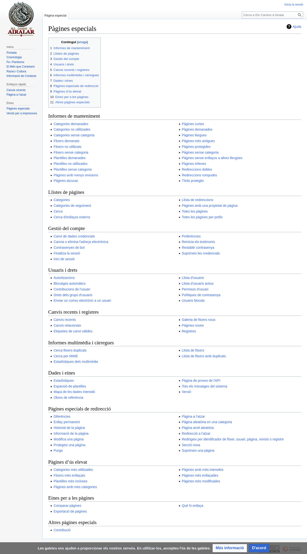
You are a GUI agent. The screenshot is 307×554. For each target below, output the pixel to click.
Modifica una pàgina (68, 439)
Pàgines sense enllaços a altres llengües (212, 158)
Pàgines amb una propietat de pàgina (210, 206)
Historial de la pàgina (69, 428)
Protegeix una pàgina (69, 445)
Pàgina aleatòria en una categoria (207, 422)
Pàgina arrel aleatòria (198, 428)
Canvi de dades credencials (74, 236)
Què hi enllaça (192, 506)
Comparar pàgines (67, 506)
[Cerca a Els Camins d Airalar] (272, 15)
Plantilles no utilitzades (70, 164)
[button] (230, 548)
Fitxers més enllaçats (69, 475)
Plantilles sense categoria (72, 169)
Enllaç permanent (66, 422)
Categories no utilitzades (71, 129)
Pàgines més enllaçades (200, 475)
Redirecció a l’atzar (196, 433)
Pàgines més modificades (201, 481)
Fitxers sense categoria (70, 152)
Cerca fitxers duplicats (70, 350)
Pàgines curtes (193, 124)
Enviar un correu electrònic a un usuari (82, 300)
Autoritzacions (64, 278)
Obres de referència (68, 397)
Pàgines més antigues (198, 141)
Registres (189, 331)
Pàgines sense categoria (200, 152)
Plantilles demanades (69, 158)
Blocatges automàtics (69, 283)
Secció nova (191, 445)
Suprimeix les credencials (201, 253)
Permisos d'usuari (195, 289)
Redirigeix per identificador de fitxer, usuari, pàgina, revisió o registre (233, 439)
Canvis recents (64, 320)
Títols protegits (193, 181)
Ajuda (297, 27)
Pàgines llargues (194, 135)
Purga (57, 450)
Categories (61, 200)
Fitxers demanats (66, 141)
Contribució (62, 530)
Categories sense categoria (73, 135)
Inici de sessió (64, 259)
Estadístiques (63, 380)
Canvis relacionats (67, 325)
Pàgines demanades (197, 129)
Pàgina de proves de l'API (201, 380)
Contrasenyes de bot (68, 247)
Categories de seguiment (72, 206)
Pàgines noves (193, 325)
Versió (186, 392)
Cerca (57, 211)
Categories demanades (70, 124)
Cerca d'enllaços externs (71, 217)
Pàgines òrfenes (194, 164)
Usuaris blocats (193, 300)
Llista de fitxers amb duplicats (204, 356)
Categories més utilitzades (73, 470)
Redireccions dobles (197, 169)
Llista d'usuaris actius (198, 283)
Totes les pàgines (195, 211)
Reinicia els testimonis (198, 242)
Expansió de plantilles (69, 386)
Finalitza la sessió (66, 253)
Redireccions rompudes (199, 175)
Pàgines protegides (196, 147)
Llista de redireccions (197, 200)
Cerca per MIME (65, 356)
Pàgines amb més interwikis (203, 470)
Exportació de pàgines (70, 511)
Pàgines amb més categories (75, 487)
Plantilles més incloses (70, 481)
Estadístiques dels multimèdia (75, 362)
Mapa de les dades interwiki (74, 392)
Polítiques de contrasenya (201, 295)
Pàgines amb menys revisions (75, 175)
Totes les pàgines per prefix (202, 217)
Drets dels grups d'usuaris (72, 295)
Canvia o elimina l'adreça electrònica (80, 242)
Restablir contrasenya (198, 247)
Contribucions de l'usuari (71, 289)
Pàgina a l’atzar (193, 416)
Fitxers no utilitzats (67, 147)
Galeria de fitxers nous (198, 320)
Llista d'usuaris (193, 278)
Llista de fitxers (193, 350)
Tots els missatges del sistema (204, 386)
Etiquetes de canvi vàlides (72, 331)
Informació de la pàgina (71, 433)
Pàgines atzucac (65, 181)
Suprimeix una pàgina (198, 450)
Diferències (61, 416)
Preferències (191, 236)
